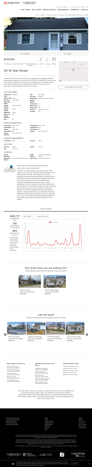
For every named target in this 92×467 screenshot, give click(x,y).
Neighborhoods (49, 423)
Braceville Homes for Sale (70, 374)
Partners (47, 427)
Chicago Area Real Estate (13, 419)
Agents (81, 419)
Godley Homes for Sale (69, 372)
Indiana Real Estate (11, 421)
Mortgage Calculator (73, 87)
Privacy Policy (82, 424)
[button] (73, 71)
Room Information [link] (18, 64)
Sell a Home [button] (36, 9)
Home (46, 418)
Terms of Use (82, 426)
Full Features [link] (8, 64)
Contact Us (82, 423)
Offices (80, 418)
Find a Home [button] (25, 9)
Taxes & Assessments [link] (31, 64)
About (46, 419)
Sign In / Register (78, 7)
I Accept (74, 463)
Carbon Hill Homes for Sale (70, 366)
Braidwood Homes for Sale (70, 370)
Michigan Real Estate (11, 423)
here (43, 465)
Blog (46, 429)
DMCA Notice (82, 427)
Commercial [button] (74, 9)
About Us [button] (84, 9)
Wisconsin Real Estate (12, 424)
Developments (62, 9)
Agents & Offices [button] (49, 9)
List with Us (82, 421)
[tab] (46, 209)
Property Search (49, 421)
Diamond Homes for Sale (70, 368)
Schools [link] (48, 64)
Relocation (48, 426)
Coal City (26, 75)
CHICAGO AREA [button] (62, 7)
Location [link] (41, 64)
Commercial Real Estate (12, 418)
